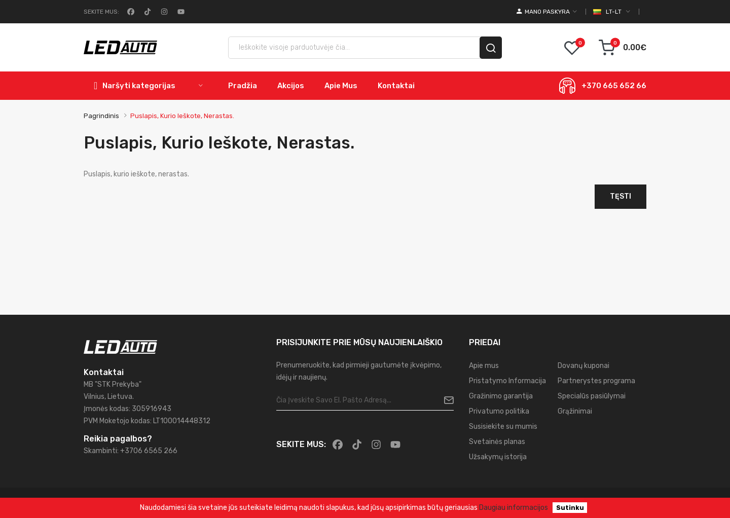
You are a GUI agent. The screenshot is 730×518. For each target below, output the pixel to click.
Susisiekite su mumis (503, 426)
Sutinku (570, 507)
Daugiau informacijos (513, 507)
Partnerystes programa (596, 381)
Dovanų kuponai (583, 365)
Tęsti (620, 196)
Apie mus (484, 365)
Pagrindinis (101, 116)
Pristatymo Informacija (507, 381)
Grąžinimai (575, 411)
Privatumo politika (499, 411)
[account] (547, 11)
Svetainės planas (497, 441)
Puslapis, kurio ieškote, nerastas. (182, 116)
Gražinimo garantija (501, 396)
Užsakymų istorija (498, 457)
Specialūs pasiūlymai (592, 396)
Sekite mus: (101, 11)
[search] (491, 47)
